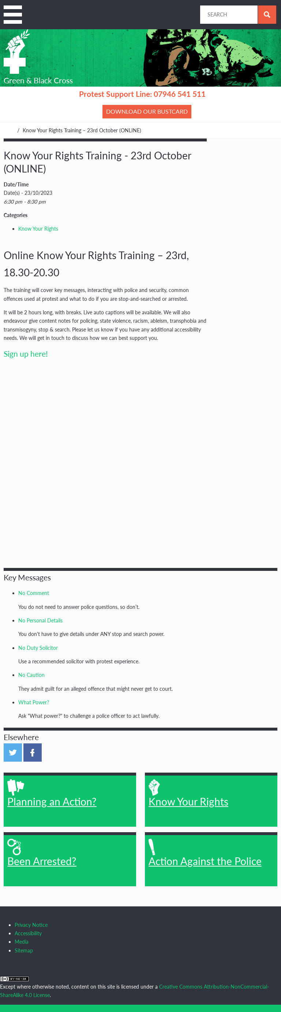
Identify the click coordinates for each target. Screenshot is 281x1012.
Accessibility (28, 933)
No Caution (31, 675)
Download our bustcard (147, 111)
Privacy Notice (31, 925)
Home (7, 130)
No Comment (33, 593)
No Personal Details (40, 620)
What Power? (33, 702)
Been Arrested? (41, 853)
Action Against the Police (205, 853)
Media (22, 942)
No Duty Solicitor (38, 648)
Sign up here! (26, 353)
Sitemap (24, 950)
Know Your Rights (38, 228)
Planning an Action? (52, 793)
